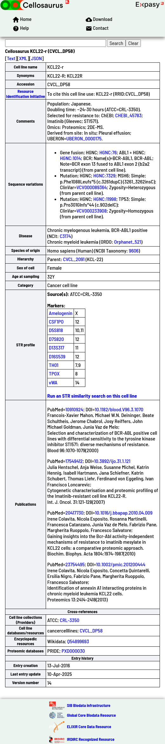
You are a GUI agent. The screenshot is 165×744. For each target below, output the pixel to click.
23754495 (75, 564)
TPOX (54, 373)
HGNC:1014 (70, 158)
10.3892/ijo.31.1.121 (112, 461)
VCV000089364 (91, 187)
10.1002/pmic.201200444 (120, 564)
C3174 (65, 236)
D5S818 (56, 330)
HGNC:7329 (104, 175)
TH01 (53, 365)
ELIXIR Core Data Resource (89, 726)
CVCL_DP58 (91, 630)
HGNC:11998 (104, 199)
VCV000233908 (91, 211)
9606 (134, 250)
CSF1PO (56, 321)
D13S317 (56, 347)
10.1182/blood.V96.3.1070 (119, 409)
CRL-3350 (69, 620)
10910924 (74, 409)
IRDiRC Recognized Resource (91, 739)
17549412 (73, 461)
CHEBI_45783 (128, 115)
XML (23, 58)
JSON (36, 58)
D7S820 (56, 339)
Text (11, 58)
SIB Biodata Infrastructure (88, 705)
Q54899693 (78, 641)
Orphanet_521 (127, 242)
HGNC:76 (108, 152)
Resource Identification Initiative (25, 94)
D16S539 (57, 356)
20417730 (74, 513)
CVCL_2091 (74, 259)
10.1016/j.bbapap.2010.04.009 (123, 513)
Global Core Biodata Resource (91, 715)
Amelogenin (60, 313)
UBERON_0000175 (84, 138)
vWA (53, 382)
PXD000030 (73, 651)
